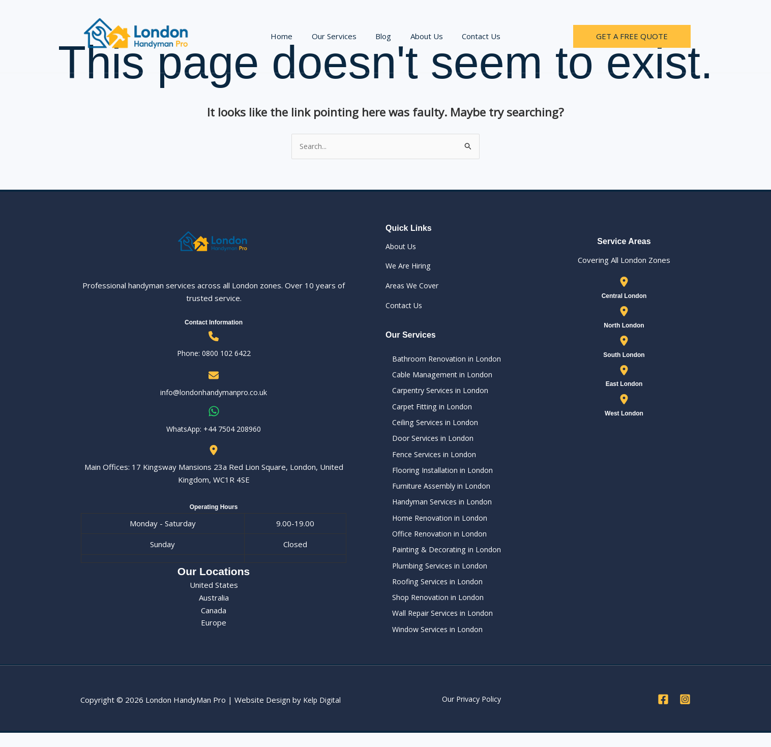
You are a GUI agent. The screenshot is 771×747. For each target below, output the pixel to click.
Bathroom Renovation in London (442, 359)
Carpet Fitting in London (427, 410)
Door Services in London (428, 443)
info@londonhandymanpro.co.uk (214, 393)
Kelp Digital (323, 714)
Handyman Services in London (438, 509)
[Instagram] (685, 713)
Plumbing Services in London (435, 576)
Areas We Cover (414, 286)
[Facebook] (663, 713)
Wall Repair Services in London (439, 626)
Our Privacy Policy (471, 713)
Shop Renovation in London (433, 610)
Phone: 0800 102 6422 (213, 353)
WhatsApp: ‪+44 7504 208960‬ (213, 429)
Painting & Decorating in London (441, 559)
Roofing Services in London (433, 593)
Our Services (337, 36)
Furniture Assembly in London (437, 493)
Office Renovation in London (435, 543)
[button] (632, 36)
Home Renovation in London (435, 526)
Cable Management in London (437, 376)
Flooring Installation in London (437, 476)
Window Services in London (433, 643)
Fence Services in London (429, 460)
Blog (383, 36)
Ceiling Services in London (430, 426)
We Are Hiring (410, 266)
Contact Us (473, 36)
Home (289, 36)
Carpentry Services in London (437, 393)
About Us (422, 36)
